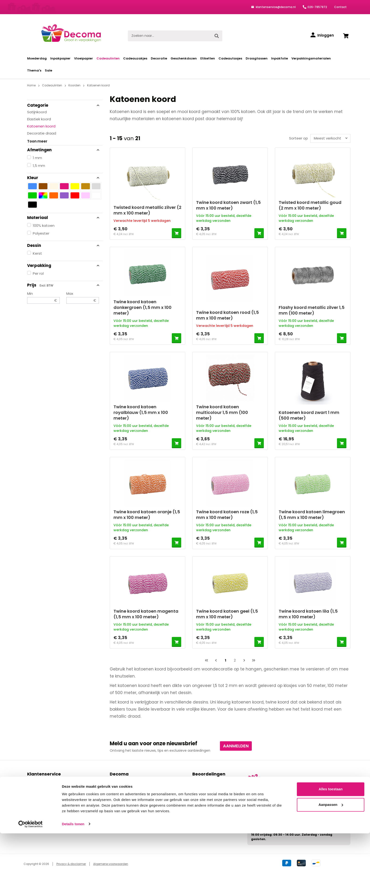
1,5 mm (39, 165)
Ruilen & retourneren (44, 802)
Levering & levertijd (42, 797)
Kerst (37, 253)
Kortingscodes (38, 807)
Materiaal (63, 217)
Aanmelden (236, 746)
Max (82, 297)
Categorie (63, 105)
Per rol (38, 273)
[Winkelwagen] (345, 35)
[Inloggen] (322, 35)
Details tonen (73, 863)
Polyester (41, 233)
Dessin (63, 245)
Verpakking (63, 265)
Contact (340, 7)
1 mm (37, 157)
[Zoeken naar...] (169, 35)
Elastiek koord (39, 119)
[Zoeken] (216, 35)
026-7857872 (317, 7)
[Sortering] (329, 138)
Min (43, 297)
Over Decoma (121, 786)
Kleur (63, 178)
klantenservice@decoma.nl (275, 7)
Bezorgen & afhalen (43, 791)
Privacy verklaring (124, 791)
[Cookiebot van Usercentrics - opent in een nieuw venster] (30, 862)
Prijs (63, 285)
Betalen (33, 786)
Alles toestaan (331, 828)
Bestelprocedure (40, 780)
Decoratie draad (41, 133)
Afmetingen (63, 150)
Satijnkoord (37, 112)
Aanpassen (331, 843)
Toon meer (37, 141)
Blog (113, 802)
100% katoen (44, 225)
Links (113, 797)
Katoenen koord (41, 126)
